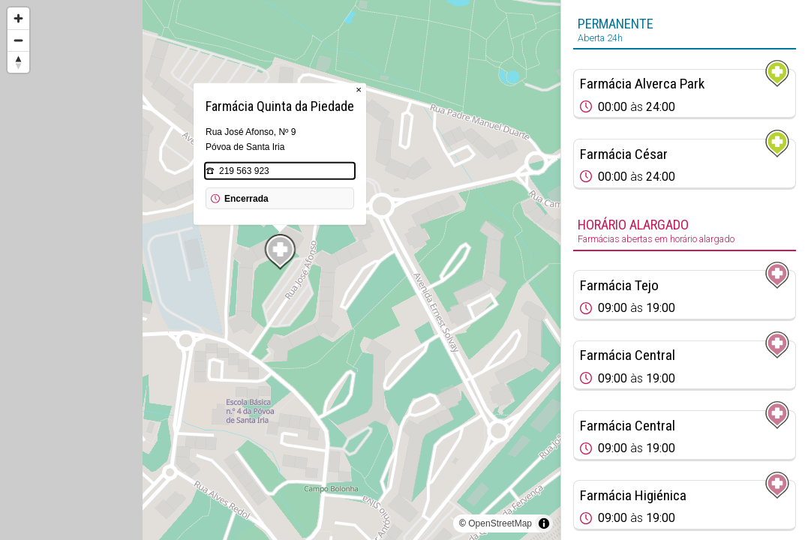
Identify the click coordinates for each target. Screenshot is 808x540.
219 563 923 (244, 171)
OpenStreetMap (500, 523)
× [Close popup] (359, 89)
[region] (280, 270)
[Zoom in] (18, 18)
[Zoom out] (18, 40)
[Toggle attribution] (544, 523)
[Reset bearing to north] (18, 62)
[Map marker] (280, 252)
